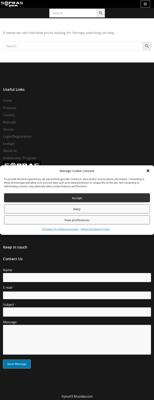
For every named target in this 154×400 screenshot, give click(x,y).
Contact (9, 143)
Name (8, 270)
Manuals (9, 122)
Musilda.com (83, 396)
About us (10, 150)
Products (9, 108)
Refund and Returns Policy (95, 229)
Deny (77, 209)
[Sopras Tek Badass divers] (12, 4)
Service (8, 129)
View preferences (77, 220)
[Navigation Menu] (145, 4)
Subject (9, 304)
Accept (77, 198)
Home (7, 100)
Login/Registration (17, 136)
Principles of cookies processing (60, 229)
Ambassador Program (19, 158)
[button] (148, 171)
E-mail (8, 287)
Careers (9, 115)
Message (11, 322)
